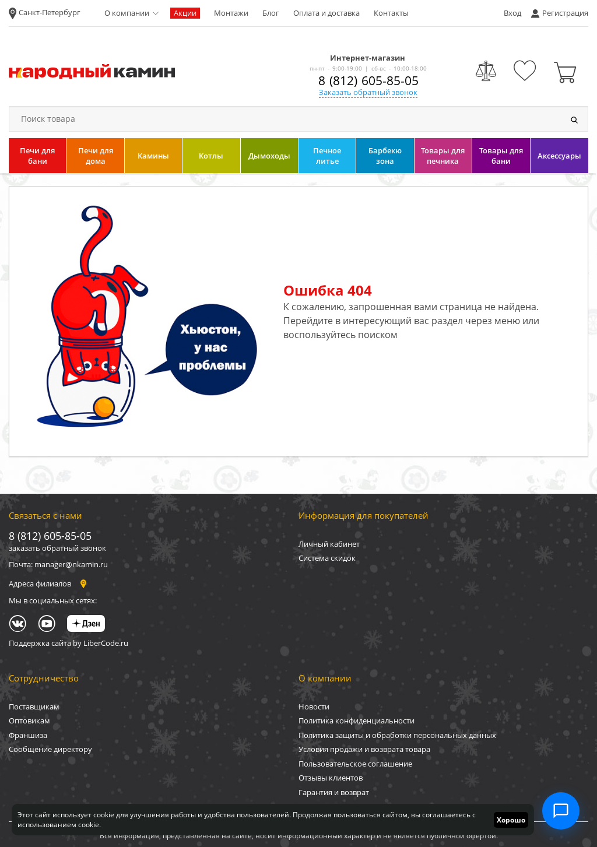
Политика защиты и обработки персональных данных (397, 735)
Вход (512, 13)
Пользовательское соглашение (355, 763)
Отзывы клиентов (330, 777)
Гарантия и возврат (333, 792)
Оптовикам (29, 720)
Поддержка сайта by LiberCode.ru (68, 643)
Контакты (391, 13)
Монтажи (231, 13)
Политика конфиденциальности (356, 720)
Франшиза (28, 735)
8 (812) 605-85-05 (368, 80)
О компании (126, 13)
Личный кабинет (329, 544)
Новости (313, 706)
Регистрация (565, 13)
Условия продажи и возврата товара (364, 749)
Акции (185, 13)
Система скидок (327, 558)
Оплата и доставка (326, 13)
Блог (270, 13)
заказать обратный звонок (57, 548)
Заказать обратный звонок (368, 92)
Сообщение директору (50, 749)
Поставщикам (34, 706)
